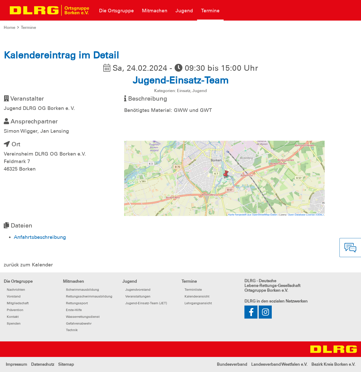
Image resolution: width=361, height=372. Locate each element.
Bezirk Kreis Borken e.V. (333, 364)
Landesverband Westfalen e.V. (279, 364)
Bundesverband (232, 364)
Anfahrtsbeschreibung (40, 237)
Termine (28, 27)
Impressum (16, 364)
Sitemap (66, 364)
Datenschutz (42, 364)
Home (9, 27)
